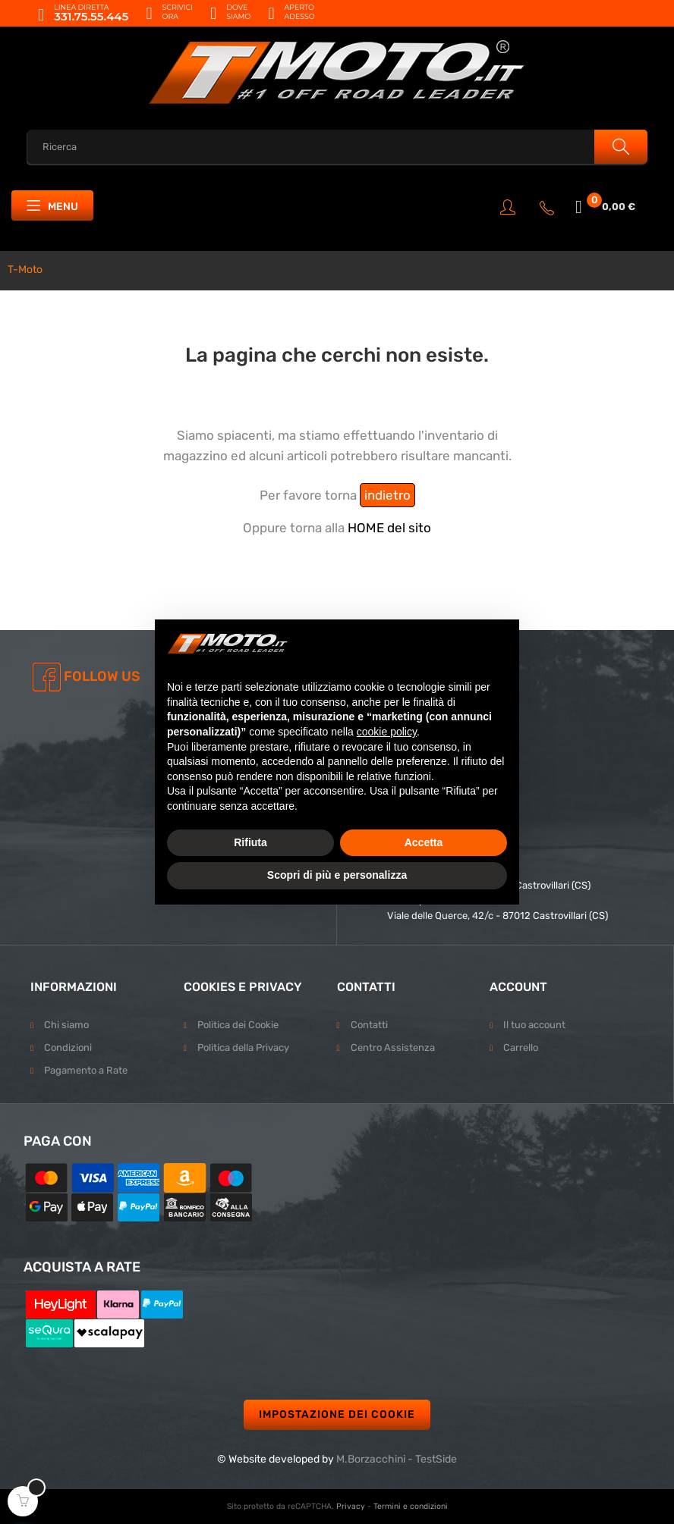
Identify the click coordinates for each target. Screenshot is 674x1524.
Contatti (369, 1024)
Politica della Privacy (243, 1047)
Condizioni (68, 1047)
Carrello (520, 1047)
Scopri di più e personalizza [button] (337, 875)
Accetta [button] (424, 842)
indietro (387, 495)
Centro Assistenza (393, 1047)
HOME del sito (389, 527)
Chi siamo (66, 1024)
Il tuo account (534, 1024)
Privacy (350, 1506)
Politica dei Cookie (238, 1024)
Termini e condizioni (410, 1506)
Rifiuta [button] (250, 842)
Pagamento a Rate (86, 1070)
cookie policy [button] (387, 732)
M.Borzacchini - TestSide (396, 1459)
